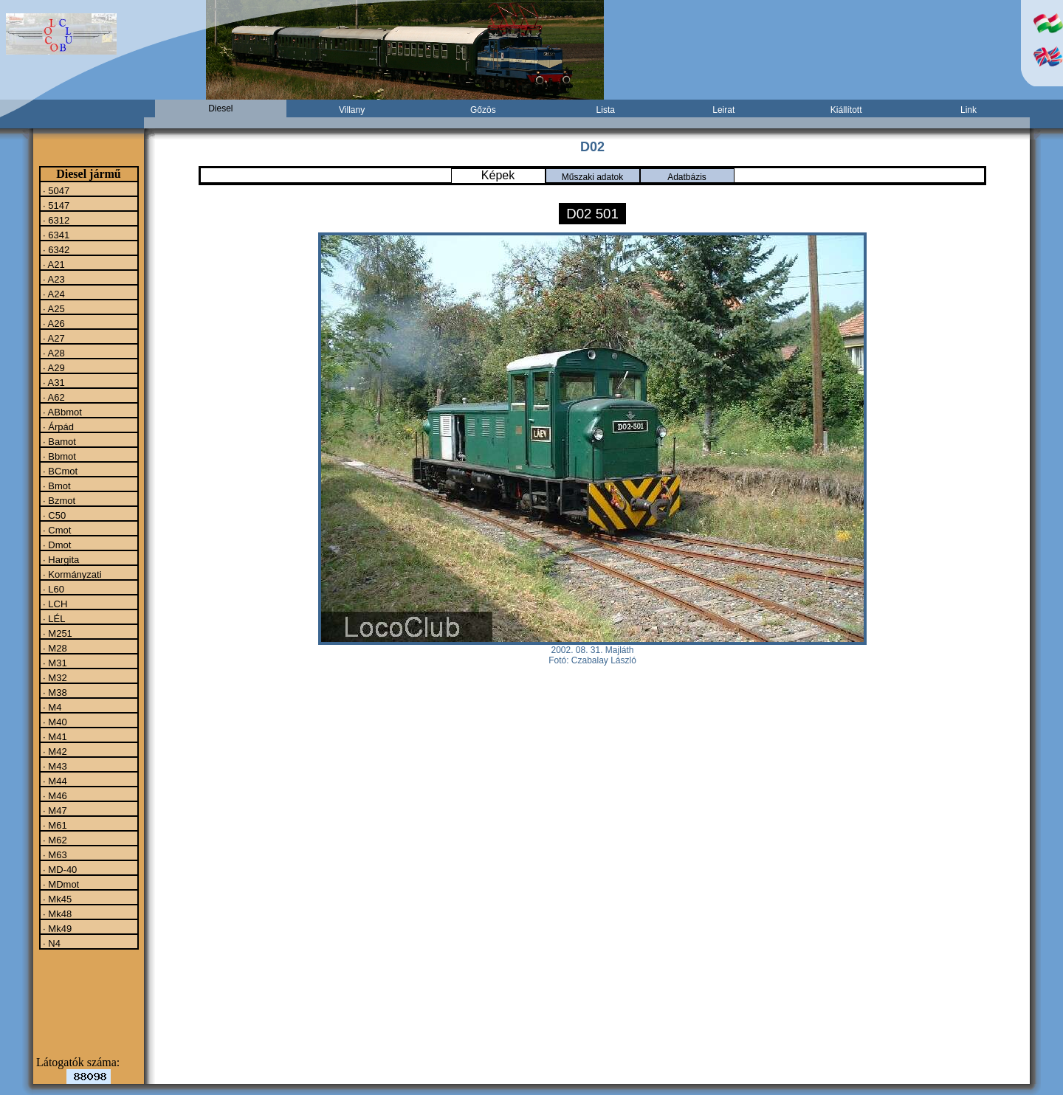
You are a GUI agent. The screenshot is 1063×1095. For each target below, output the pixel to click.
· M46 (54, 795)
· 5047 (55, 190)
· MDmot (60, 884)
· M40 (54, 721)
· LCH (54, 603)
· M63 (54, 854)
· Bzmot (58, 500)
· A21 (53, 264)
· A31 (53, 382)
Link (968, 110)
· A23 (53, 279)
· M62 (54, 840)
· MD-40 (59, 869)
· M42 (54, 751)
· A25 (53, 308)
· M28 (54, 648)
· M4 (51, 707)
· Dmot (56, 544)
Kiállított (846, 110)
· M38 (54, 692)
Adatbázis (686, 177)
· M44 (54, 781)
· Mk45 (56, 899)
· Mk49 (56, 928)
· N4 (51, 943)
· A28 (53, 353)
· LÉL (53, 618)
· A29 (53, 367)
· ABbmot (61, 412)
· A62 (53, 397)
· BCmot (59, 471)
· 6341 (55, 234)
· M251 (56, 633)
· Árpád (58, 426)
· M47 (54, 810)
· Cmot (56, 530)
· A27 (53, 338)
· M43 (54, 766)
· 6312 (55, 220)
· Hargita (60, 559)
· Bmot (56, 485)
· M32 (54, 677)
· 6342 (55, 249)
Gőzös (483, 110)
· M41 (54, 736)
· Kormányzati (71, 574)
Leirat (723, 110)
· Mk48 (56, 913)
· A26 (53, 323)
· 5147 (55, 205)
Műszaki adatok (592, 177)
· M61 (54, 825)
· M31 (54, 662)
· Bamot (58, 441)
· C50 (53, 515)
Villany (352, 110)
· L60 (53, 589)
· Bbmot (58, 456)
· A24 (53, 294)
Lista (605, 110)
